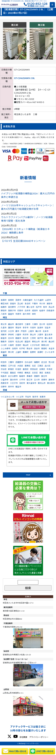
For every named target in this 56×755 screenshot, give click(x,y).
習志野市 (12, 307)
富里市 (11, 314)
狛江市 (29, 379)
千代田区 (5, 372)
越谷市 (11, 324)
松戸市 (39, 307)
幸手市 (26, 327)
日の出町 (28, 362)
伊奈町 (11, 334)
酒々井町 (26, 314)
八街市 (4, 314)
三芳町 (33, 338)
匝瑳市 (13, 303)
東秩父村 (45, 345)
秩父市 (4, 324)
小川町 (4, 345)
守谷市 (28, 397)
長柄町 (11, 300)
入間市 (40, 334)
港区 (41, 372)
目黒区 (47, 372)
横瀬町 (26, 352)
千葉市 (35, 303)
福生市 (18, 386)
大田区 (20, 366)
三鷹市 (11, 362)
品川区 (47, 366)
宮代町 (4, 331)
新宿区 (11, 369)
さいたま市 (49, 352)
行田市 (33, 327)
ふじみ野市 (5, 348)
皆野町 (33, 352)
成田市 (35, 310)
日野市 (4, 386)
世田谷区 (34, 369)
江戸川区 (12, 366)
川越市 (18, 334)
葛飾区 (27, 366)
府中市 (11, 386)
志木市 (11, 338)
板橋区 (4, 366)
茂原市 (18, 300)
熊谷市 (29, 348)
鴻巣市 (4, 334)
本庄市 (51, 348)
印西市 (20, 310)
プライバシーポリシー (39, 737)
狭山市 (33, 334)
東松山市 (36, 341)
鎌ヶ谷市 (30, 307)
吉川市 (42, 324)
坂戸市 (40, 338)
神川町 (11, 352)
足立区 (44, 362)
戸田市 (24, 331)
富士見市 (48, 334)
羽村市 (22, 383)
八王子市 (14, 383)
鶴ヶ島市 (48, 338)
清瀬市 (37, 376)
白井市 (27, 310)
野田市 (4, 310)
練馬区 (27, 372)
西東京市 (5, 383)
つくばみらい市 (7, 397)
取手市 (35, 397)
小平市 (22, 379)
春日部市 (19, 324)
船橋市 (4, 307)
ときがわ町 (35, 345)
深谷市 (37, 348)
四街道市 (50, 310)
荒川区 (51, 362)
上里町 (18, 352)
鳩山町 (26, 345)
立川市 (37, 379)
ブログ (28, 475)
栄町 (34, 314)
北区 (34, 366)
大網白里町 (27, 300)
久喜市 (4, 327)
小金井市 (5, 379)
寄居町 (44, 348)
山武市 (48, 300)
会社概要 (23, 737)
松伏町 (49, 324)
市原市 (18, 314)
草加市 (18, 327)
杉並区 (18, 369)
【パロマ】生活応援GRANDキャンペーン (23, 240)
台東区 (42, 369)
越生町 (27, 341)
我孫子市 (12, 310)
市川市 (42, 303)
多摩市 (44, 379)
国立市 (44, 376)
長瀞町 (40, 352)
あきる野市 (13, 376)
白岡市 (15, 348)
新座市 (4, 338)
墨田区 (26, 369)
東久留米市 (31, 383)
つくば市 (20, 397)
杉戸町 (22, 348)
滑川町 (44, 341)
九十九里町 (39, 300)
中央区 (49, 369)
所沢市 (26, 334)
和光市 (26, 338)
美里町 (4, 352)
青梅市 (29, 376)
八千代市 (21, 307)
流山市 (51, 307)
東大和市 (51, 383)
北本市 (46, 331)
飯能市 (4, 341)
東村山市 (42, 383)
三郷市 (27, 324)
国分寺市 (14, 379)
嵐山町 (51, 341)
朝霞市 (18, 338)
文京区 (35, 372)
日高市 (11, 341)
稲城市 (22, 376)
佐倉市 (42, 310)
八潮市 (35, 324)
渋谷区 (4, 369)
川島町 (11, 345)
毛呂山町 (19, 341)
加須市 (40, 327)
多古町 (27, 303)
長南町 (4, 300)
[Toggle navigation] (52, 5)
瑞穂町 (37, 362)
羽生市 (47, 327)
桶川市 (38, 331)
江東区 (40, 366)
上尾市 (31, 331)
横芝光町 (5, 303)
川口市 (11, 331)
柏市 (45, 307)
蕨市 (17, 331)
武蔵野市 (19, 362)
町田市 (4, 362)
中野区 (20, 372)
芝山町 (20, 303)
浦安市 (49, 303)
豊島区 (13, 372)
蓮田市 (11, 327)
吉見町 (18, 345)
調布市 (51, 379)
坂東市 (43, 397)
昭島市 (4, 376)
